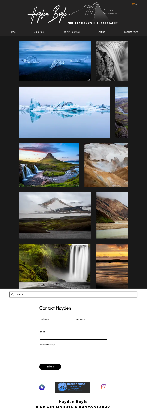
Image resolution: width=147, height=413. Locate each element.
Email (42, 332)
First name (44, 319)
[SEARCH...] (72, 294)
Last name (80, 319)
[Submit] (50, 367)
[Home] (42, 387)
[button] (136, 4)
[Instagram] (103, 386)
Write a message (47, 344)
